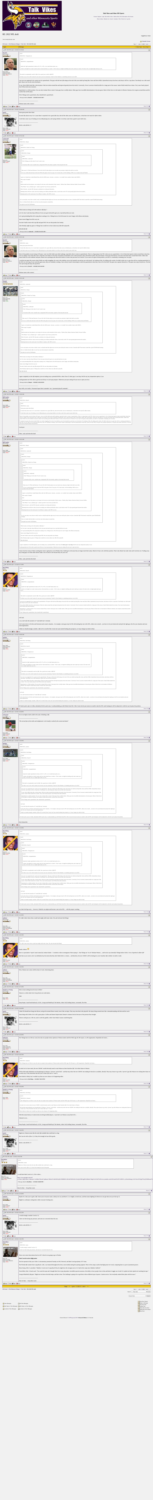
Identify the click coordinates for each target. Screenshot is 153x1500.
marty (4, 112)
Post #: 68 (146, 1051)
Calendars (116, 19)
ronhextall (5, 139)
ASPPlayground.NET (73, 1317)
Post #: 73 (146, 1209)
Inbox (111, 16)
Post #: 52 (146, 132)
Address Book (116, 16)
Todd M (5, 1196)
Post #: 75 (146, 1283)
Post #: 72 (148, 1190)
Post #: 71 (146, 1153)
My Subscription (124, 16)
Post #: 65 (146, 983)
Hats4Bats (4, 1159)
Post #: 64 (146, 963)
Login (103, 16)
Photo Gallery (100, 19)
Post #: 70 (146, 1127)
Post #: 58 (146, 631)
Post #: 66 (146, 1005)
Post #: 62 (146, 911)
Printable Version (145, 41)
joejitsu (5, 637)
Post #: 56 (146, 436)
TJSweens (5, 714)
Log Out (128, 19)
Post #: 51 (146, 106)
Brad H (5, 53)
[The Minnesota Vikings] (14, 44)
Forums (95, 16)
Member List (106, 19)
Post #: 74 (146, 1235)
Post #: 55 (146, 391)
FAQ (119, 19)
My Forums (130, 16)
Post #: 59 (146, 708)
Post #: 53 (146, 233)
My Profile (107, 16)
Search (111, 19)
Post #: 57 (146, 561)
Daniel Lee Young (8, 989)
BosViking (5, 567)
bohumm (5, 1037)
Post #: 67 (146, 1031)
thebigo (5, 743)
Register (99, 16)
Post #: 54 (146, 275)
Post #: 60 (146, 737)
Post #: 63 (146, 931)
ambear (5, 918)
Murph (5, 281)
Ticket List (123, 19)
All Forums (4, 44)
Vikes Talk (23, 44)
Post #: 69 (146, 1083)
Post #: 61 (146, 824)
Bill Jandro (6, 397)
